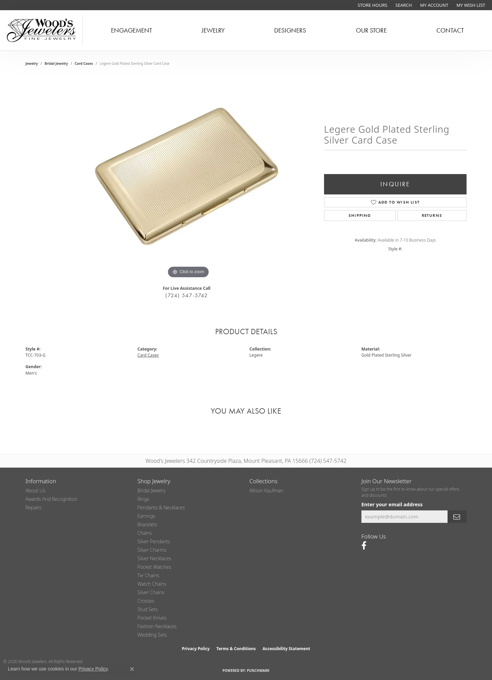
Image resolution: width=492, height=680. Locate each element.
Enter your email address (392, 504)
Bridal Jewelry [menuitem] (151, 490)
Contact (450, 30)
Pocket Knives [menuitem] (152, 618)
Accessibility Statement (286, 648)
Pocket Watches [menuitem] (154, 567)
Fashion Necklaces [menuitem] (156, 626)
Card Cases (84, 63)
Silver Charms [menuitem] (152, 550)
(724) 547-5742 (186, 295)
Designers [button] (290, 30)
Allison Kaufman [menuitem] (266, 490)
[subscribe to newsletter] (457, 516)
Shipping (359, 215)
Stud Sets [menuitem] (147, 609)
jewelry (31, 63)
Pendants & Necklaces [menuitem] (161, 507)
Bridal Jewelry (56, 63)
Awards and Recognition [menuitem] (51, 499)
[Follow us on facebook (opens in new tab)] (363, 546)
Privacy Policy (196, 648)
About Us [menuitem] (35, 490)
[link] (371, 5)
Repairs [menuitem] (33, 507)
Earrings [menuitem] (146, 516)
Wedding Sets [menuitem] (152, 634)
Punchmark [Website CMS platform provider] (258, 670)
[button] (403, 5)
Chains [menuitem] (144, 533)
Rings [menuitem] (143, 499)
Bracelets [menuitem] (147, 524)
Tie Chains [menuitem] (148, 575)
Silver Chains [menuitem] (150, 592)
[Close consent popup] (132, 669)
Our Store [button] (371, 30)
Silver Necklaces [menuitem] (154, 558)
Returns (432, 215)
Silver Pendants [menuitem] (153, 541)
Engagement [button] (131, 30)
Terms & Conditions (236, 648)
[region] (188, 178)
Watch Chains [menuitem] (151, 584)
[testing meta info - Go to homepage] (41, 30)
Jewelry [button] (213, 30)
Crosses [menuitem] (145, 601)
